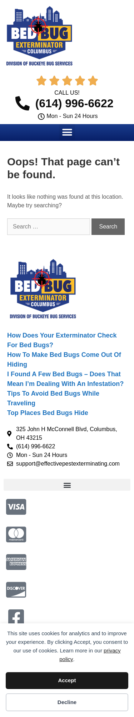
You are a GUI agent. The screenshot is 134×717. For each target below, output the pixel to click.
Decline (67, 702)
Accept (67, 680)
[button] (67, 132)
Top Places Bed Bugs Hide (47, 412)
